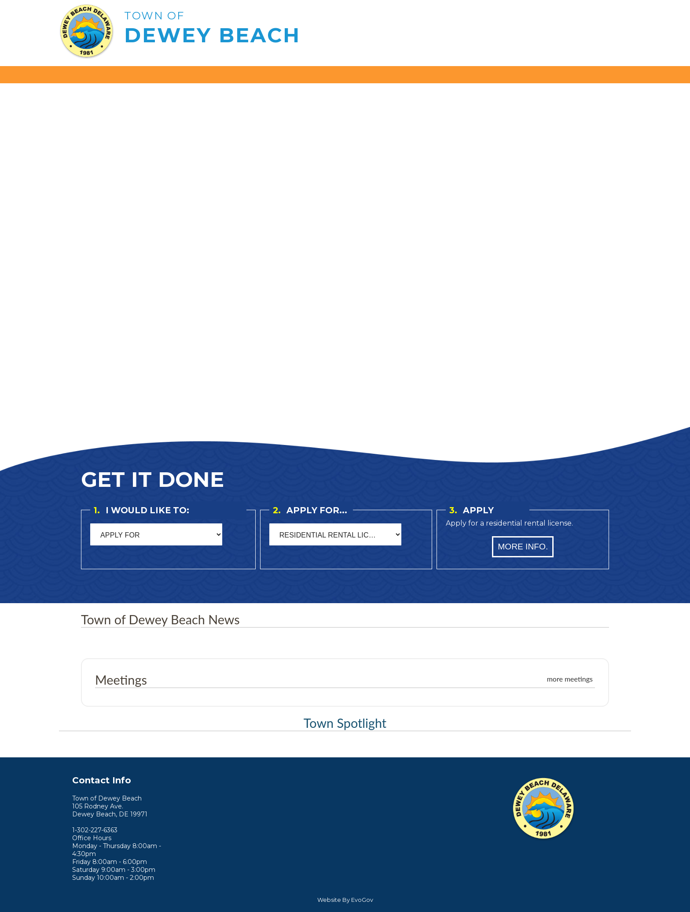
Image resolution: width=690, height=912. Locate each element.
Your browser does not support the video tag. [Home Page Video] (345, 252)
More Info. (523, 546)
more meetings (570, 679)
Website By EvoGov (345, 900)
